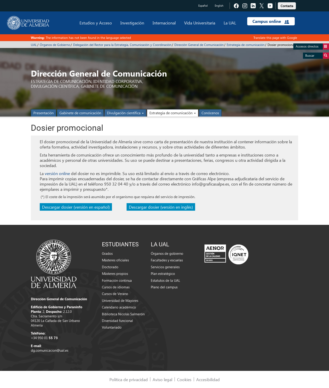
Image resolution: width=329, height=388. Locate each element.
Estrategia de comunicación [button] (172, 112)
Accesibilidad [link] (208, 379)
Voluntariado (112, 327)
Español (203, 5)
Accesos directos (312, 46)
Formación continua (117, 280)
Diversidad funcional (117, 320)
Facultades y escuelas (167, 260)
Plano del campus (164, 287)
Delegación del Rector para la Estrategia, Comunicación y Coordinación (122, 45)
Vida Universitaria (199, 23)
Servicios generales (165, 267)
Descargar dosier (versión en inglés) (161, 207)
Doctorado (110, 267)
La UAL (230, 23)
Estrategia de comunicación (246, 45)
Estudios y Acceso (96, 23)
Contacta (287, 6)
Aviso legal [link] (162, 379)
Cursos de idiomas (116, 287)
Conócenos (210, 112)
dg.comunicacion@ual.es (49, 350)
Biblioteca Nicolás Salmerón (123, 314)
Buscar (317, 56)
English (219, 5)
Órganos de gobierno (167, 253)
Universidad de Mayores (120, 300)
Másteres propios (115, 273)
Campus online (270, 21)
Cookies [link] (184, 379)
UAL (34, 45)
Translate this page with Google (275, 37)
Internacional (164, 23)
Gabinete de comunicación (80, 112)
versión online (57, 173)
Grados (107, 253)
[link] (287, 5)
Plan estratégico (163, 273)
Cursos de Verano (115, 293)
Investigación (132, 23)
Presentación (43, 112)
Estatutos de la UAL (165, 280)
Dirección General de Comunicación (199, 45)
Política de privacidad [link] (128, 379)
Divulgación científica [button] (125, 112)
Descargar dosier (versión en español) (76, 207)
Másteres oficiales (115, 260)
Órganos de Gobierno (55, 45)
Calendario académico (119, 307)
